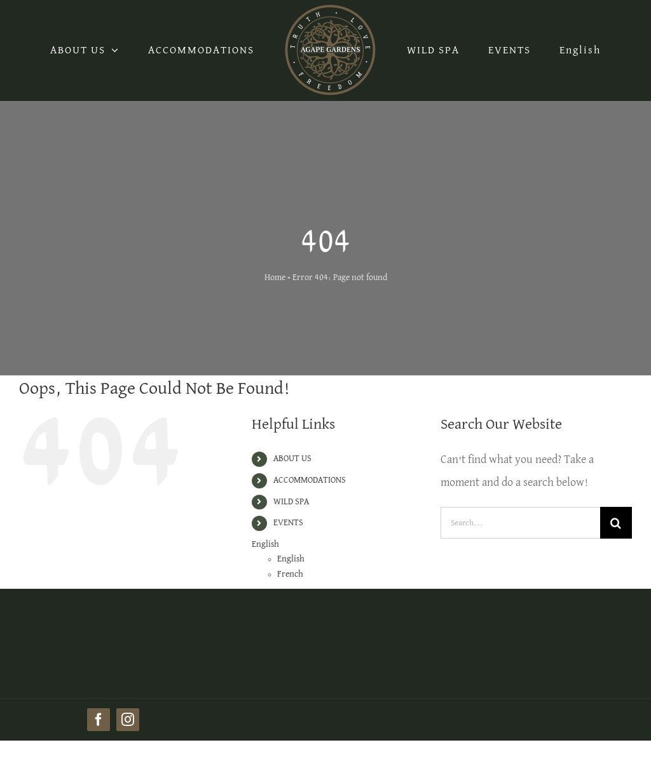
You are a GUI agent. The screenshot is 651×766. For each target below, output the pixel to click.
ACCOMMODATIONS (309, 480)
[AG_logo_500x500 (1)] (113, 602)
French (290, 574)
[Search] (616, 523)
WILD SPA (291, 501)
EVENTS (288, 522)
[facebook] (98, 719)
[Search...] (520, 523)
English (580, 50)
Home (274, 277)
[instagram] (127, 719)
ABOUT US (292, 458)
